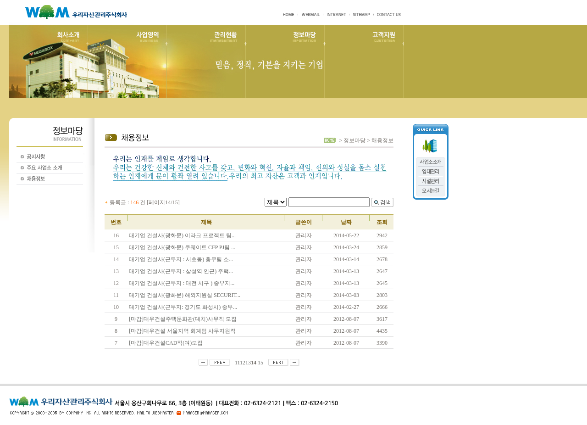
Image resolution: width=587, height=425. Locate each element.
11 (237, 362)
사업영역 (127, 61)
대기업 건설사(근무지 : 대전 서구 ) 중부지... (181, 283)
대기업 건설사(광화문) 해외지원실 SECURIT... (184, 295)
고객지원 (363, 61)
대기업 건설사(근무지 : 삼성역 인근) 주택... (181, 271)
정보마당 (284, 61)
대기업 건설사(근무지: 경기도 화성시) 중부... (183, 307)
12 (242, 362)
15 (260, 362)
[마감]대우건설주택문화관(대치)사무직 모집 (183, 319)
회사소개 (48, 61)
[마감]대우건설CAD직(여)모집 (166, 343)
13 (248, 362)
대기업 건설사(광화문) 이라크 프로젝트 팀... (182, 235)
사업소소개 (430, 162)
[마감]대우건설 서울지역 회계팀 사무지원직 (182, 331)
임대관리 (430, 171)
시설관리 (430, 181)
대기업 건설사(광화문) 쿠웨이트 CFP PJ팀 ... (182, 247)
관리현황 (205, 61)
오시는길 (430, 191)
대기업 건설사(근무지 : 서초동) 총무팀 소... (181, 259)
